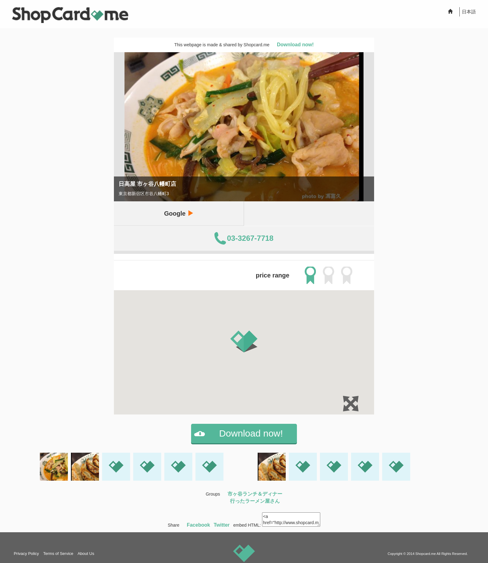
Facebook (198, 525)
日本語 (469, 11)
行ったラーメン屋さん (255, 501)
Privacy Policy (26, 553)
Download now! (295, 44)
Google (178, 213)
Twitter (222, 525)
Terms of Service (58, 553)
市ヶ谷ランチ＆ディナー (255, 494)
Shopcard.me (425, 554)
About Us (85, 553)
